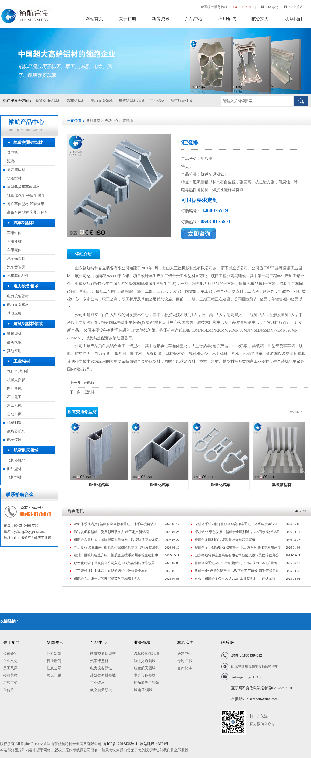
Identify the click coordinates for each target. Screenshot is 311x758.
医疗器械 (14, 388)
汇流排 (12, 161)
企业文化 (10, 661)
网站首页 (94, 18)
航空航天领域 (181, 101)
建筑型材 (14, 334)
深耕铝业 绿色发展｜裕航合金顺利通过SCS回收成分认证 (237, 532)
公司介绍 (10, 654)
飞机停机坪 (16, 460)
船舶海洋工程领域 (146, 683)
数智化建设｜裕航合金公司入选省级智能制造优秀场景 (114, 563)
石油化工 (14, 397)
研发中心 (184, 654)
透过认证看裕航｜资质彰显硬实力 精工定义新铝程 (111, 532)
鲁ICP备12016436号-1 (120, 744)
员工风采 (10, 668)
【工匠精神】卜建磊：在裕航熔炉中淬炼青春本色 (111, 571)
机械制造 (14, 423)
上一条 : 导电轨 (82, 383)
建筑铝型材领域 (131, 101)
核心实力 (260, 18)
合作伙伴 (184, 668)
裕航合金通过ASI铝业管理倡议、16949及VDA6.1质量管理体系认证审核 (239, 563)
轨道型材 (14, 178)
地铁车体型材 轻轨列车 (25, 204)
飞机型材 (14, 477)
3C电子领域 (143, 690)
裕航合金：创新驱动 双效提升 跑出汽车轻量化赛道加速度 (238, 547)
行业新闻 (54, 661)
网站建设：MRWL (154, 744)
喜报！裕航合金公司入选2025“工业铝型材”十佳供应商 (235, 578)
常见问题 (54, 675)
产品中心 (194, 18)
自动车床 (14, 414)
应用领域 (227, 18)
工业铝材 (157, 101)
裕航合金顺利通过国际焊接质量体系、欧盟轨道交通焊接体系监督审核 (118, 540)
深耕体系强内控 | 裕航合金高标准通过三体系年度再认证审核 (118, 524)
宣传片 (8, 690)
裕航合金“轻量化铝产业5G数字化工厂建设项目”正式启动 (237, 571)
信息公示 (54, 668)
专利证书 (184, 661)
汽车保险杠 (16, 259)
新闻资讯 (160, 18)
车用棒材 (14, 241)
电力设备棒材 (18, 305)
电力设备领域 (102, 101)
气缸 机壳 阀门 (19, 371)
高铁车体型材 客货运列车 (27, 212)
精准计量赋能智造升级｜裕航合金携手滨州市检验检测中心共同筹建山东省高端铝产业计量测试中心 (118, 555)
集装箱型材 (16, 170)
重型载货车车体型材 (23, 187)
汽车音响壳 (16, 267)
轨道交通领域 (145, 661)
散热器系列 (16, 431)
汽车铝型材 (76, 101)
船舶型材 (14, 469)
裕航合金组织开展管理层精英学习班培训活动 (107, 578)
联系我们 (293, 18)
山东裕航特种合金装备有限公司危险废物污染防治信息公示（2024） (239, 555)
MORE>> (295, 411)
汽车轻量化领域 (146, 654)
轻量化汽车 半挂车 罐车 (26, 195)
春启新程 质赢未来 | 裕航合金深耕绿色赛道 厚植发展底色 (116, 547)
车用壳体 (14, 250)
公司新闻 (54, 654)
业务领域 (142, 642)
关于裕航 (127, 18)
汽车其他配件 (18, 276)
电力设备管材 (18, 296)
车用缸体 (14, 233)
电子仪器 (14, 440)
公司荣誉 (10, 675)
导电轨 (12, 153)
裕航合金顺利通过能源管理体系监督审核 (225, 540)
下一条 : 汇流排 (82, 392)
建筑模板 (14, 342)
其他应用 (14, 313)
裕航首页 (93, 121)
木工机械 (14, 406)
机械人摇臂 (16, 380)
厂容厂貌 (10, 683)
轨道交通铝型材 (48, 101)
